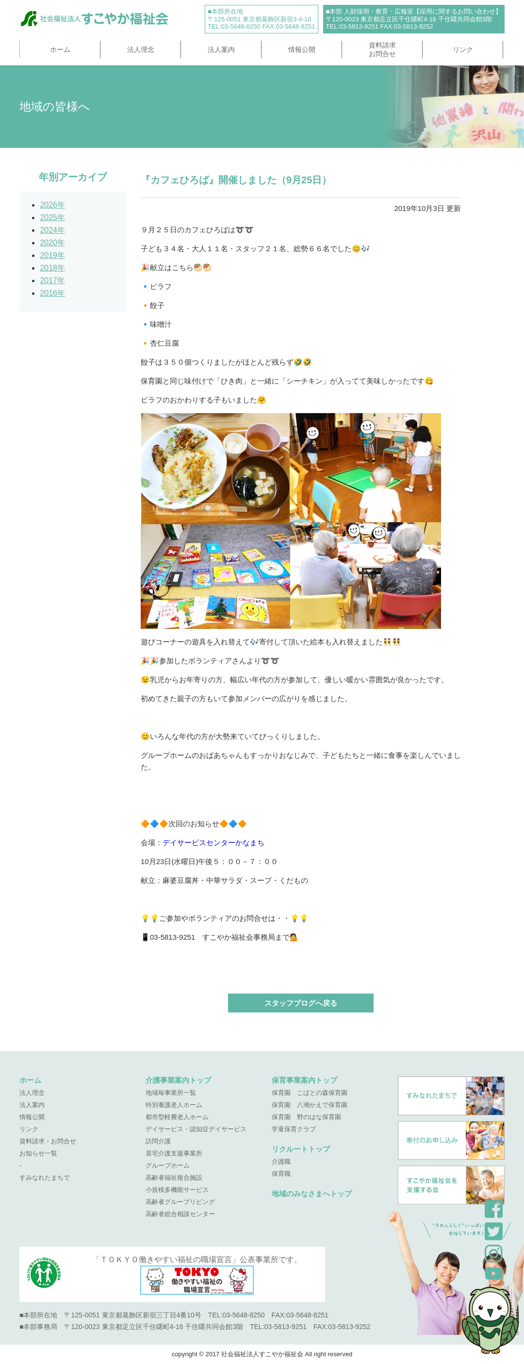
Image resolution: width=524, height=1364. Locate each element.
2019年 (52, 255)
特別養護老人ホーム (174, 1104)
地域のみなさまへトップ (312, 1193)
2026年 (52, 205)
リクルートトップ (301, 1149)
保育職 (281, 1173)
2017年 (52, 280)
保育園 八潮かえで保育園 (309, 1104)
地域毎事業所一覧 (171, 1092)
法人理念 (140, 49)
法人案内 (221, 49)
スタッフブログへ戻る (300, 1003)
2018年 (52, 268)
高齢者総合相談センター (180, 1214)
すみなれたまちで (44, 1177)
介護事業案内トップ (178, 1080)
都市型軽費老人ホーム (177, 1117)
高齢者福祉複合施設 (174, 1177)
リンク (463, 49)
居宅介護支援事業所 (174, 1153)
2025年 (52, 217)
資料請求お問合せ (382, 49)
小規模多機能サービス (177, 1189)
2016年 (52, 293)
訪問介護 (158, 1141)
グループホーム (168, 1165)
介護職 (281, 1161)
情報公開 (301, 49)
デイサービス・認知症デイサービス (196, 1129)
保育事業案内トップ (304, 1080)
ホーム (60, 49)
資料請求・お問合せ (47, 1141)
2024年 (52, 230)
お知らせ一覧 (38, 1153)
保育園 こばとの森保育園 (309, 1092)
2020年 (52, 243)
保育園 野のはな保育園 (306, 1117)
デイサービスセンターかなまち (213, 842)
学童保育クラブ (294, 1129)
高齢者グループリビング (180, 1201)
